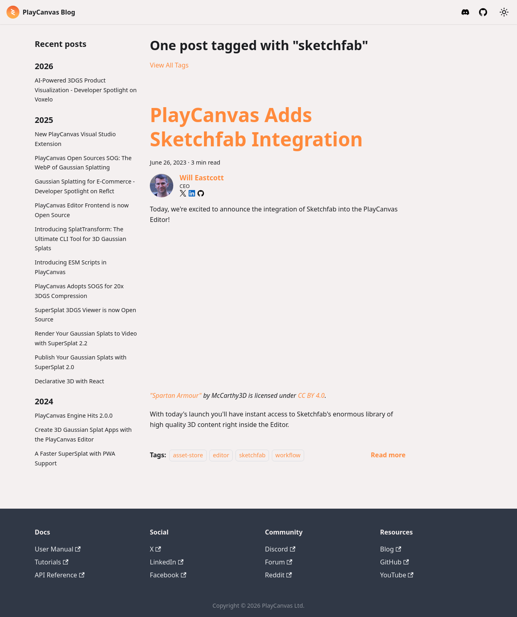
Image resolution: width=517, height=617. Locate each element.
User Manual (58, 549)
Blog (390, 549)
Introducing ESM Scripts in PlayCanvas (71, 267)
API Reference (59, 575)
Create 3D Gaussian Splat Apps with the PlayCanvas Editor (83, 434)
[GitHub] (483, 12)
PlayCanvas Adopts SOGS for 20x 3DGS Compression (79, 291)
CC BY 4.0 (311, 395)
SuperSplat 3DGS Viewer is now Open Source (85, 314)
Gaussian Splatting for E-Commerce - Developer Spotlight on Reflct (85, 186)
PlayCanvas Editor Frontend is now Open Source (82, 210)
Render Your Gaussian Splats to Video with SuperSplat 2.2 (86, 338)
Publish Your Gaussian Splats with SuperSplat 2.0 (80, 362)
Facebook (168, 575)
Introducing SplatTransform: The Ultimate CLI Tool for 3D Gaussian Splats (80, 238)
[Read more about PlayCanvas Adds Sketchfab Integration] (388, 454)
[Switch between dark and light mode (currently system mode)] (504, 12)
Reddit (278, 575)
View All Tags (169, 65)
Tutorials (51, 562)
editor (221, 455)
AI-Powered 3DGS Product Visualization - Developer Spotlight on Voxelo (86, 90)
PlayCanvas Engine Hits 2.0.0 (74, 415)
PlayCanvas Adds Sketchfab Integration (256, 126)
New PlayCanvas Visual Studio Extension (75, 139)
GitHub (394, 562)
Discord (280, 549)
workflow (288, 455)
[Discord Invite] (465, 12)
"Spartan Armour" (176, 395)
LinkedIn (166, 562)
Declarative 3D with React (69, 381)
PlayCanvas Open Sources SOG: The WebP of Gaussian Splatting (83, 162)
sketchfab (252, 455)
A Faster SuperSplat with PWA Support (75, 458)
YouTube (397, 575)
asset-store (188, 455)
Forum (278, 562)
